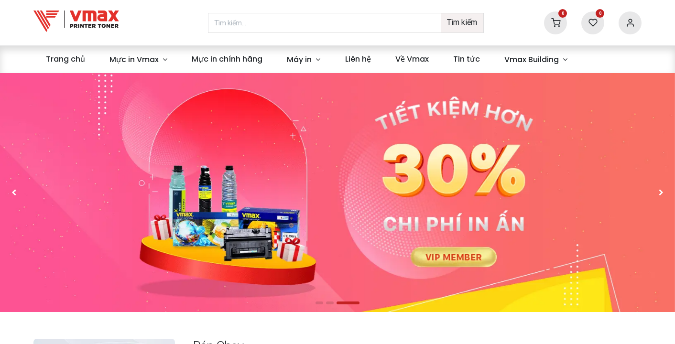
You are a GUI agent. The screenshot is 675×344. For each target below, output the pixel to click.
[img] (38, 192)
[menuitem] (65, 59)
